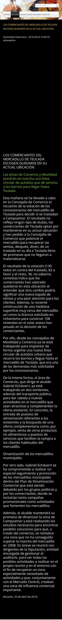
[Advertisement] (31, 117)
